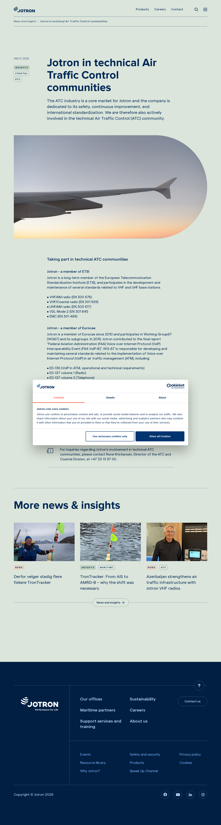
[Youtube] (178, 795)
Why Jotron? (90, 771)
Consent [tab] (59, 397)
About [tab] (162, 397)
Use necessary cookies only (110, 436)
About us (139, 721)
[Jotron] (24, 9)
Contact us (193, 701)
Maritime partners (97, 710)
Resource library (93, 763)
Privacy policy (190, 754)
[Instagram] (203, 795)
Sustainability (143, 699)
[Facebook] (165, 795)
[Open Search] (196, 9)
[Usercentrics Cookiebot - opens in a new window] (169, 386)
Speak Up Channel (144, 771)
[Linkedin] (190, 795)
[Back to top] (199, 685)
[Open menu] (205, 9)
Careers (159, 9)
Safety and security (145, 754)
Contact (177, 9)
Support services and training (100, 724)
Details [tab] (110, 397)
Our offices (91, 699)
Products (142, 9)
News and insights (25, 21)
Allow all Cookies (160, 436)
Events (85, 754)
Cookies (186, 763)
